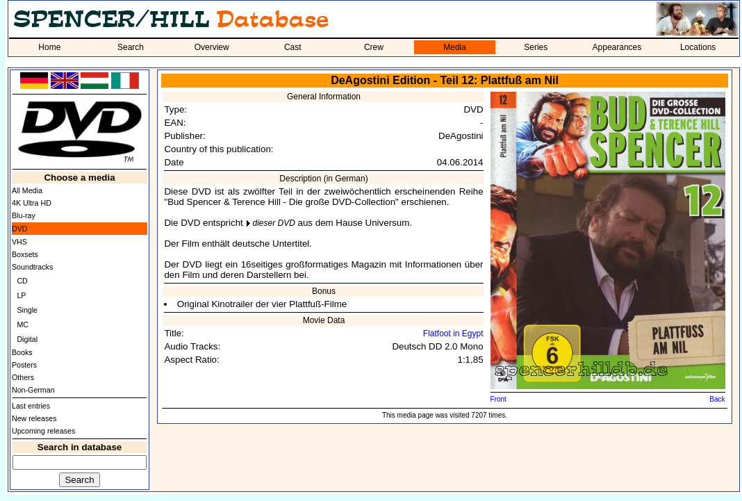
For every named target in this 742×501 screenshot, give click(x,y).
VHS (19, 242)
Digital (27, 339)
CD (22, 281)
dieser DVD (273, 223)
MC (22, 324)
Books (22, 352)
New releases (34, 418)
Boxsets (25, 254)
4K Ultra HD (31, 203)
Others (23, 377)
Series (535, 47)
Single (27, 310)
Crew (374, 47)
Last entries (31, 406)
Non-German (33, 390)
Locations (698, 47)
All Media (27, 190)
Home (49, 47)
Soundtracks (32, 267)
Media (454, 47)
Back (717, 399)
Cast (293, 47)
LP (21, 295)
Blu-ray (23, 215)
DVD (20, 228)
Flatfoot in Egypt (453, 333)
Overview (212, 47)
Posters (24, 365)
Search (130, 47)
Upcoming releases (43, 431)
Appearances (617, 47)
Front (498, 399)
